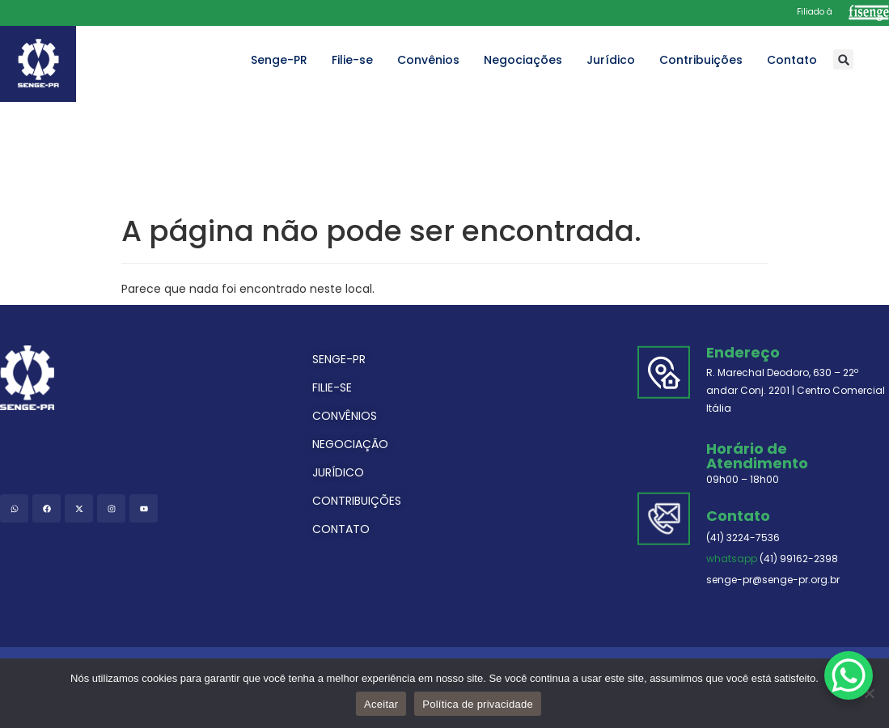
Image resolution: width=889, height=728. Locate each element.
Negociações (523, 60)
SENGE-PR (339, 359)
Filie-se (352, 60)
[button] (843, 59)
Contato (792, 60)
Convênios (428, 60)
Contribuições (701, 60)
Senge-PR (279, 60)
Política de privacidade (477, 704)
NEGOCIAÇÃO (350, 444)
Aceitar (381, 704)
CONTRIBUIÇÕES (356, 501)
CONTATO (341, 529)
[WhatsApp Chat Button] (848, 675)
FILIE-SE (332, 387)
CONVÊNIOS (344, 416)
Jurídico (610, 60)
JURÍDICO (338, 472)
